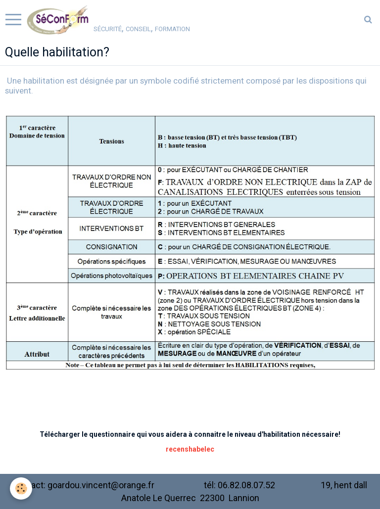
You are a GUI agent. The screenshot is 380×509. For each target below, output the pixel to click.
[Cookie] (21, 488)
